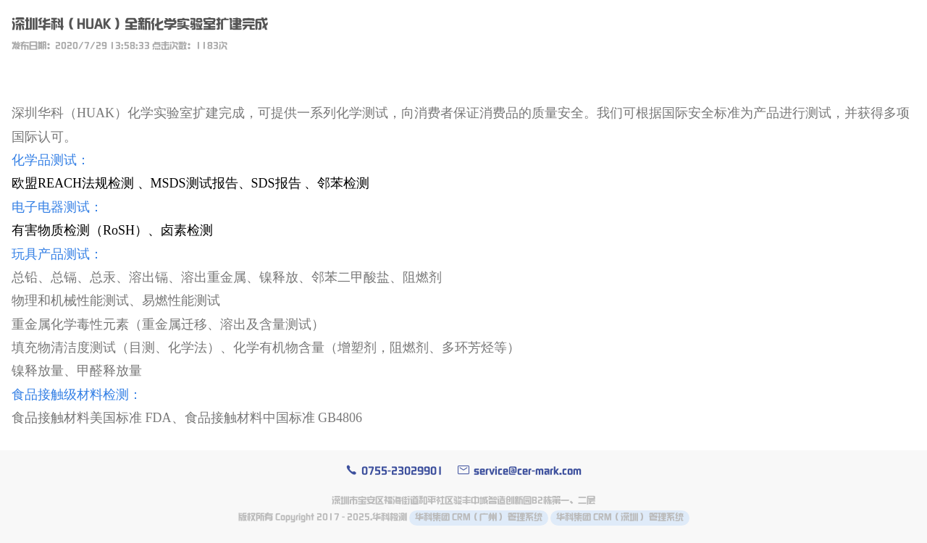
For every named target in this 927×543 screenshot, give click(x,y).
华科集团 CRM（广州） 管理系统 (478, 517)
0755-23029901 (394, 471)
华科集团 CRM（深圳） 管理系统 (620, 517)
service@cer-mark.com (520, 471)
